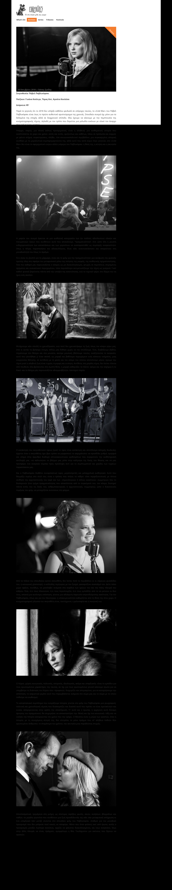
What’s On (20, 19)
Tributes (49, 19)
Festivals (60, 19)
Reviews (31, 19)
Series (40, 19)
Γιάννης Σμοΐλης (45, 89)
